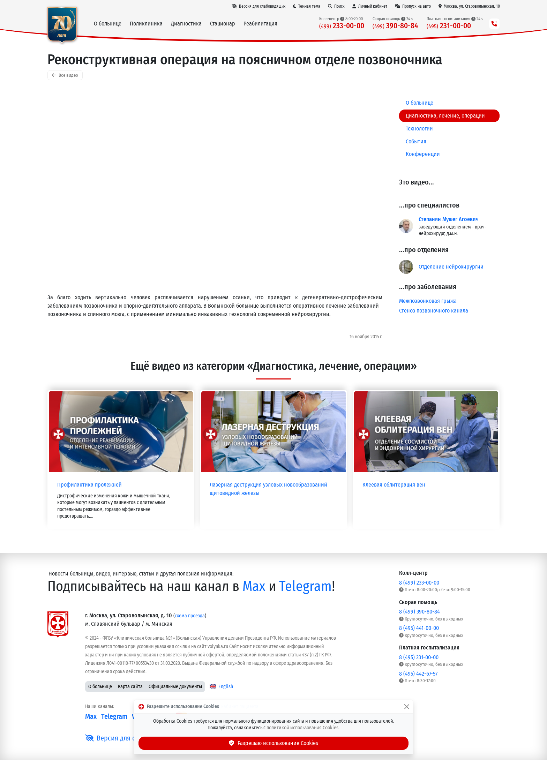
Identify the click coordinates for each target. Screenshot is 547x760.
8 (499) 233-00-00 (419, 582)
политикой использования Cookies (302, 728)
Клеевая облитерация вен (393, 484)
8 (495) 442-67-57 (418, 673)
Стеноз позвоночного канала (433, 310)
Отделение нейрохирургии (451, 266)
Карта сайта (130, 687)
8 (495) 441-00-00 (419, 628)
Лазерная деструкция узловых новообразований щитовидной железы (268, 488)
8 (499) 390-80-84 (419, 611)
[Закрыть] (407, 706)
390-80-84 (395, 26)
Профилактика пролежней (89, 484)
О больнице (100, 687)
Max (253, 586)
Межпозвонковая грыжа (428, 301)
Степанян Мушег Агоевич (449, 219)
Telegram (305, 586)
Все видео (65, 75)
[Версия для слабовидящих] (258, 6)
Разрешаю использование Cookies (273, 743)
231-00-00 (449, 26)
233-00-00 (341, 26)
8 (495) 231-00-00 (419, 657)
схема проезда (190, 616)
